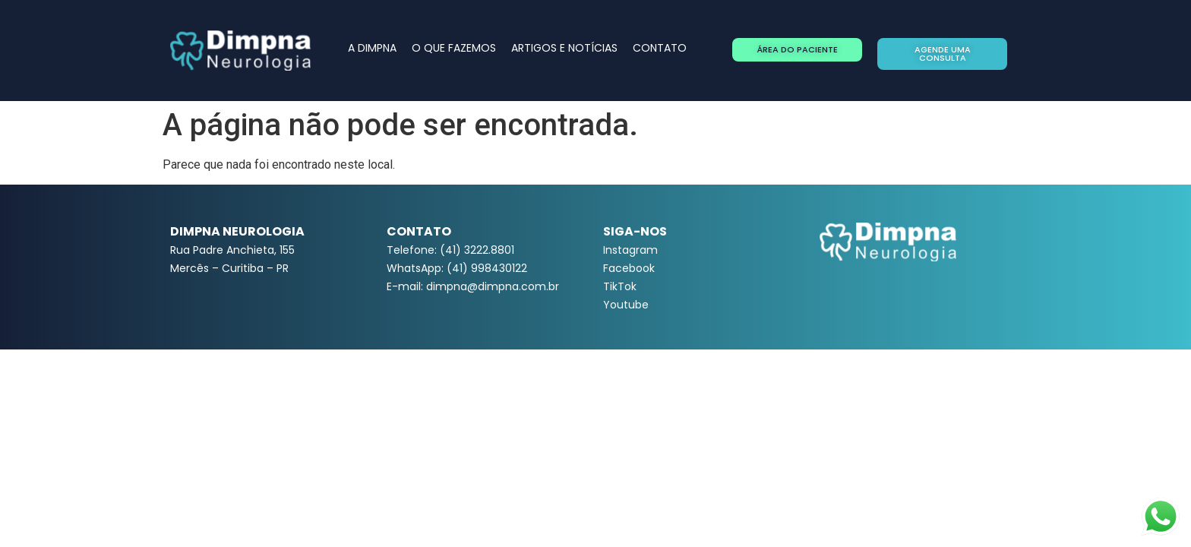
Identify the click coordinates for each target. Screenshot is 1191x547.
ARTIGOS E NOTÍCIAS (564, 47)
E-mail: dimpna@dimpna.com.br (473, 286)
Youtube (626, 304)
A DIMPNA (372, 47)
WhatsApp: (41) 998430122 (457, 268)
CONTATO (660, 47)
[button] (797, 50)
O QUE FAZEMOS (454, 47)
